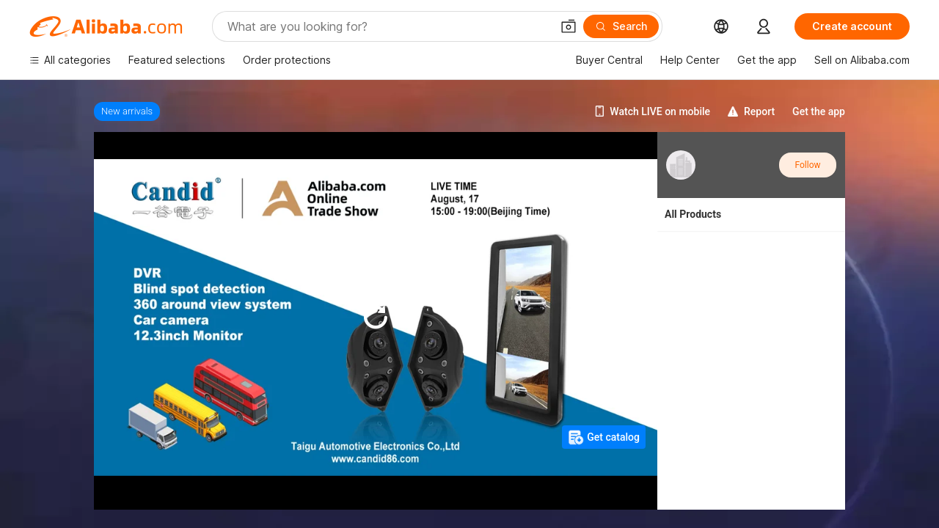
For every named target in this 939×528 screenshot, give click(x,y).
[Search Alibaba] (387, 26)
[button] (568, 26)
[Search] (621, 26)
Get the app (818, 111)
